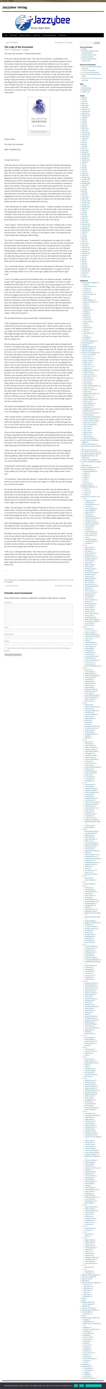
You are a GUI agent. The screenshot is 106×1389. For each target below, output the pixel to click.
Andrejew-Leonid (89, 520)
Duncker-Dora (89, 701)
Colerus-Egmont (89, 646)
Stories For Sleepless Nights (90, 420)
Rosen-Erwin (88, 1102)
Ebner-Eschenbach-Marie (91, 707)
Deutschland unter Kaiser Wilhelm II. (91, 446)
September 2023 (86, 115)
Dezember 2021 (86, 154)
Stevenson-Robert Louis (91, 1189)
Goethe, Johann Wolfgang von (91, 385)
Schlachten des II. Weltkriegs (89, 1310)
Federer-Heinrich (89, 745)
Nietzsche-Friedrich (90, 1041)
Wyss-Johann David (90, 1263)
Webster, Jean (87, 432)
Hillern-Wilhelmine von (91, 854)
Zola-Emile (88, 1271)
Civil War (85, 290)
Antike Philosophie (87, 343)
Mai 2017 (84, 261)
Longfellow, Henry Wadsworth (91, 409)
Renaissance (86, 1296)
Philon (86, 1065)
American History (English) (89, 282)
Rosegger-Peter (89, 1100)
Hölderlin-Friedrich (90, 864)
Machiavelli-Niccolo (90, 987)
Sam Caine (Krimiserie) (88, 1308)
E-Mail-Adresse (9, 634)
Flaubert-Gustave (89, 757)
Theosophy (86, 1360)
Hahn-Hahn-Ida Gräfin (91, 831)
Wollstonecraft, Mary (88, 438)
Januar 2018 (85, 245)
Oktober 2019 (85, 205)
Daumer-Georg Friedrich (91, 675)
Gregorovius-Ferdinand (91, 819)
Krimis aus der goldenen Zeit (89, 467)
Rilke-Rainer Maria (90, 1092)
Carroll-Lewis (88, 629)
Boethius (85, 475)
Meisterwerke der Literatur (89, 496)
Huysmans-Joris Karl (90, 874)
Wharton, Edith (87, 436)
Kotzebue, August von (91, 928)
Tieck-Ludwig (88, 1212)
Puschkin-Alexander (90, 1074)
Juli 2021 (84, 164)
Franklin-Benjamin (90, 771)
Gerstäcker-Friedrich (90, 798)
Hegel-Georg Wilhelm (91, 845)
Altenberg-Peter (89, 516)
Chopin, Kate (86, 368)
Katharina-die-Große (90, 891)
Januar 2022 (85, 152)
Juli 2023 (84, 119)
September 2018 (86, 230)
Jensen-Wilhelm (89, 884)
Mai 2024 (84, 99)
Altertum (85, 1372)
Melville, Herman (88, 411)
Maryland (85, 308)
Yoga (84, 1362)
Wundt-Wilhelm (89, 1261)
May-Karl (87, 1002)
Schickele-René (89, 1123)
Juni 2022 (84, 142)
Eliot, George (86, 378)
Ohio (84, 323)
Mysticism (86, 1349)
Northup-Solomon (90, 1043)
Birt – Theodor (89, 582)
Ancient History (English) (88, 341)
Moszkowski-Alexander (91, 1028)
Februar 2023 (85, 129)
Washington (86, 337)
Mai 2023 (84, 123)
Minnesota (86, 313)
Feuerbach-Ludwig (90, 749)
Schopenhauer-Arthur (90, 1133)
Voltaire (87, 1236)
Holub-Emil (88, 866)
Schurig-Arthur (89, 1142)
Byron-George (89, 625)
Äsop (86, 537)
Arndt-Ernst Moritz (90, 531)
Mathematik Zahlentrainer (88, 487)
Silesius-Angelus (89, 1162)
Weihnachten (85, 1364)
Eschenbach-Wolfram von (92, 726)
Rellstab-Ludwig (89, 1082)
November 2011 (86, 276)
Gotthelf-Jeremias (89, 817)
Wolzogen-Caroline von (91, 1257)
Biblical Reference (88, 1321)
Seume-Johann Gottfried (91, 1152)
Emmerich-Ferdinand (90, 714)
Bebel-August (88, 566)
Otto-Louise (88, 1053)
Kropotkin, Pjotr (89, 934)
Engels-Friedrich (89, 718)
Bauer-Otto (88, 563)
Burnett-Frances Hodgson (92, 621)
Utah (84, 335)
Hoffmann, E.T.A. (88, 395)
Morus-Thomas (89, 1026)
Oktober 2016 (85, 273)
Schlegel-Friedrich (90, 1127)
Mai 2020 (84, 191)
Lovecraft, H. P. (89, 975)
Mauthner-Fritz (89, 1000)
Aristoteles (88, 529)
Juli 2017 (84, 257)
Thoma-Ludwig (89, 1209)
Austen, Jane (86, 356)
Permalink (10, 582)
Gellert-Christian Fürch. (91, 792)
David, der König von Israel (89, 55)
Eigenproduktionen (25, 35)
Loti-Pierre (88, 973)
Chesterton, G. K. (87, 366)
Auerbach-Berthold (90, 539)
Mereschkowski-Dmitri (91, 1006)
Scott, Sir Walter (87, 415)
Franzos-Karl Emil (90, 773)
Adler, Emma (88, 502)
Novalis (87, 1045)
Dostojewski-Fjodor (90, 689)
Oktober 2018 (85, 228)
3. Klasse (85, 492)
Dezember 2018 (86, 224)
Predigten (84, 49)
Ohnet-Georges (89, 1049)
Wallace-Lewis (89, 1244)
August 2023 (85, 117)
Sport (83, 1316)
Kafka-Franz (88, 887)
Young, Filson (88, 1267)
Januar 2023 (85, 131)
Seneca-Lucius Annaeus (91, 1150)
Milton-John (88, 1012)
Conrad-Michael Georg (91, 656)
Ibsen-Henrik (88, 878)
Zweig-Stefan (88, 1273)
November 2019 (86, 203)
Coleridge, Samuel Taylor (90, 370)
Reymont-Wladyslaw (90, 1086)
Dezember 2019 (86, 201)
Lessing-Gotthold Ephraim (92, 959)
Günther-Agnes (89, 825)
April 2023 (84, 125)
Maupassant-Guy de (90, 998)
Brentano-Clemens (90, 603)
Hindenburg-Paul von (90, 856)
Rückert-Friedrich (89, 1109)
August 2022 (85, 138)
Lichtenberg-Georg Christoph (92, 961)
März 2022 (84, 148)
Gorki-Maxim (88, 815)
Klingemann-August (90, 911)
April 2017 (84, 263)
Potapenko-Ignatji (89, 1070)
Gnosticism (86, 1341)
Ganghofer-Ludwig (90, 788)
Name (6, 627)
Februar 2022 (85, 150)
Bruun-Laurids (89, 607)
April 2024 (84, 101)
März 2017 (84, 265)
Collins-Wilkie (89, 648)
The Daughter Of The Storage (64, 42)
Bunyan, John (88, 615)
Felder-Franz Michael (90, 747)
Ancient (85, 1292)
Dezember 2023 (86, 109)
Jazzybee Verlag (14, 7)
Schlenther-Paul (89, 1129)
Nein (81, 1385)
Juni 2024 (84, 97)
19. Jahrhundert (87, 1370)
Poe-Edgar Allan (89, 1068)
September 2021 (86, 160)
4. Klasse (85, 494)
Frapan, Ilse (88, 775)
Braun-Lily (88, 601)
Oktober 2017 (85, 251)
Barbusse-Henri (89, 555)
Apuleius (85, 473)
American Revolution (89, 286)
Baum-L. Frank (89, 564)
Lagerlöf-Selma (89, 950)
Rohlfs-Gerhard (89, 1096)
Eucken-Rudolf (89, 732)
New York (86, 319)
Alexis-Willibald (89, 510)
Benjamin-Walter (89, 574)
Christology (86, 1331)
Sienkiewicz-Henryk (90, 1160)
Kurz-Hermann (89, 940)
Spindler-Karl (88, 1174)
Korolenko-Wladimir (90, 926)
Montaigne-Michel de (90, 1018)
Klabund (87, 907)
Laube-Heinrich (89, 956)
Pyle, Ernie (88, 1076)
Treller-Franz (88, 1216)
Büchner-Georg (89, 609)
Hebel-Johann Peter (90, 839)
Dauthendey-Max (89, 677)
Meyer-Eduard (89, 1008)
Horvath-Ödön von (90, 870)
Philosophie (85, 1281)
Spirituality (86, 1356)
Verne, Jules (86, 430)
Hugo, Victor (86, 401)
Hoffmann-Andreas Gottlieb (92, 858)
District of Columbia (88, 294)
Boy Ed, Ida (88, 598)
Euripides (87, 736)
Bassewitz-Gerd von (90, 557)
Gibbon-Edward (89, 800)
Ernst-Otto (88, 720)
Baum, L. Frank (87, 360)
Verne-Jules (88, 1234)
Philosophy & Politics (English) (90, 1282)
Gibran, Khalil (87, 384)
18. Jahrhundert (87, 1368)
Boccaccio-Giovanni (90, 592)
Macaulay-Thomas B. (90, 983)
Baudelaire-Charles (90, 559)
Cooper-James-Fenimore (91, 660)
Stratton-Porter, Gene (88, 422)
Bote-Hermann (89, 596)
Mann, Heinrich (89, 991)
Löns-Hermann (89, 971)
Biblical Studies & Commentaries (92, 1323)
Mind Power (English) (87, 1277)
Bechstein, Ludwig (90, 568)
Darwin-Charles (89, 672)
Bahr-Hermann (89, 549)
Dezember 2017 (86, 247)
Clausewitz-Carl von (90, 644)
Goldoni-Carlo (89, 812)
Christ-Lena (88, 638)
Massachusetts (87, 310)
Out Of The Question (11, 42)
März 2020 (84, 195)
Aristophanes (88, 528)
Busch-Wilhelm (89, 623)
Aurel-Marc (88, 543)
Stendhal (87, 1185)
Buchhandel (13, 35)
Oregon (85, 325)
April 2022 (84, 146)
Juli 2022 (84, 140)
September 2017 (86, 253)
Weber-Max (88, 1249)
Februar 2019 (85, 220)
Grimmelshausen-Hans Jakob (92, 821)
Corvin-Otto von (89, 662)
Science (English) (86, 1312)
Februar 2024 (85, 105)
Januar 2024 (85, 107)
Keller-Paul (88, 897)
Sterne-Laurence (89, 1187)
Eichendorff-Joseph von (91, 710)
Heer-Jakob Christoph (90, 843)
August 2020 (85, 185)
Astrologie (84, 345)
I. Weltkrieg (86, 1374)
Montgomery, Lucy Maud (90, 413)
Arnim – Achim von (90, 533)
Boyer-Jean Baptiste (90, 600)
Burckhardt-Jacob (89, 617)
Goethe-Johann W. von (91, 808)
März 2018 (84, 241)
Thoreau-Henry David (91, 1210)
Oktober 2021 (85, 158)
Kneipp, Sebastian (88, 405)
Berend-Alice (88, 576)
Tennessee (86, 329)
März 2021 (84, 171)
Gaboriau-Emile (89, 784)
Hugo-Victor (88, 872)
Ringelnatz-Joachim (90, 1094)
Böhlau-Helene (89, 594)
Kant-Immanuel (89, 889)
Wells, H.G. (86, 434)
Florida (85, 296)
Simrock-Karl (88, 1166)
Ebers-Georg (88, 705)
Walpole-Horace (89, 1246)
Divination (86, 1335)
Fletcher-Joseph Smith (91, 759)
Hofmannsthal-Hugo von (91, 862)
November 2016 (86, 271)
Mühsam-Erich (89, 1030)
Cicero (85, 481)
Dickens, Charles (87, 374)
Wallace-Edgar (89, 1242)
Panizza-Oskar (89, 1059)
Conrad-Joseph (89, 654)
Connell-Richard (89, 652)
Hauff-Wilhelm (89, 837)
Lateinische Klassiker (87, 469)
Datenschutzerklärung (49, 35)
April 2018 (84, 240)
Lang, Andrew (87, 407)
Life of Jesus (86, 1345)
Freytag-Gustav (89, 779)
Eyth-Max (87, 738)
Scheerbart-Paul (89, 1121)
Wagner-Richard (89, 1240)
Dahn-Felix (88, 670)
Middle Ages (86, 1294)
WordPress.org (85, 92)
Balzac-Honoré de (90, 553)
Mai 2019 (84, 214)
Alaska (85, 284)
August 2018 (85, 232)
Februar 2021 (85, 173)
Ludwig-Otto (88, 977)
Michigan (85, 312)
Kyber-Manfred (89, 942)
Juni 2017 (84, 259)
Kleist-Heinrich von (90, 909)
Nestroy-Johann (89, 1037)
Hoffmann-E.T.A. (89, 860)
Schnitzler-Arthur (89, 1131)
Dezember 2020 (86, 177)
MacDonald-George (90, 985)
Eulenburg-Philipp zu (90, 734)
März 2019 (84, 218)
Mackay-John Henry (90, 989)
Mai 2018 (84, 238)
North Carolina (87, 321)
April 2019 (84, 216)
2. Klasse (85, 491)
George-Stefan (89, 794)
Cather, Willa (86, 364)
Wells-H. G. (88, 1251)
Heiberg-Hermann (90, 847)
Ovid (86, 1055)
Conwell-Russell (89, 658)
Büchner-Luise (89, 611)
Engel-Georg (88, 716)
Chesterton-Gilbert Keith (91, 635)
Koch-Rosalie (88, 924)
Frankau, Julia (88, 769)
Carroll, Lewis (87, 362)
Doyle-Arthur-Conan (90, 691)
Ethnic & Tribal (87, 1337)
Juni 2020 (84, 189)
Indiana (85, 306)
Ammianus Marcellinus (89, 471)
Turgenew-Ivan (89, 1222)
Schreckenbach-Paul (90, 1135)
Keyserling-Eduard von (91, 901)
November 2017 (86, 249)
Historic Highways (88, 300)
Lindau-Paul (88, 967)
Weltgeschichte (86, 1366)
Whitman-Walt (89, 1253)
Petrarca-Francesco (90, 1061)
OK (76, 1385)
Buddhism (86, 1327)
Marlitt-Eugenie (89, 995)
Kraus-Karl (88, 932)
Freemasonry (86, 1339)
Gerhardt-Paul (88, 796)
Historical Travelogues (89, 302)
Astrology (86, 1319)
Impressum (36, 35)
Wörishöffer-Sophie (90, 1259)
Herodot (87, 852)
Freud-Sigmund (89, 777)
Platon (86, 1067)
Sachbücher (85, 1306)
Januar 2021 (85, 175)
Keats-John (88, 893)
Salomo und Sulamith (87, 57)
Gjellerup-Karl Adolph (91, 804)
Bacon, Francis (89, 547)
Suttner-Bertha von (90, 1201)
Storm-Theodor (89, 1195)
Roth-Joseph (88, 1105)
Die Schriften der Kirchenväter (90, 452)
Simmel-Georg (89, 1164)
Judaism (85, 1343)
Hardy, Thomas (87, 387)
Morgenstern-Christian (91, 1020)
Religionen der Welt (87, 1302)
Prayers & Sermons (88, 1353)
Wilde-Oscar (88, 1255)
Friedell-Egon (88, 780)
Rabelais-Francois (90, 1080)
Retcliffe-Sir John (89, 1084)
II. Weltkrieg (86, 1376)
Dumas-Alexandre (90, 699)
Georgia (85, 298)
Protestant (86, 1354)
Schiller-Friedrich (89, 1125)
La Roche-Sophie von (90, 946)
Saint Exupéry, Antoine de (92, 1115)
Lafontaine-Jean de (90, 948)
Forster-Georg (88, 765)
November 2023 (86, 111)
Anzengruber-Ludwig (90, 522)
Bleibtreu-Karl (89, 590)
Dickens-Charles (89, 683)
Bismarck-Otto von (90, 584)
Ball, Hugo (88, 551)
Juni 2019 (84, 212)
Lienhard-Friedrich (90, 965)
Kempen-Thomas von (90, 899)
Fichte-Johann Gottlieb (91, 751)
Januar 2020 (85, 199)
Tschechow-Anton (90, 1218)
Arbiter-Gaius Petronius (91, 524)
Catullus (85, 477)
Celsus (85, 479)
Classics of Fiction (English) (28, 580)
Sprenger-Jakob (89, 1177)
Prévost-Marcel (89, 1072)
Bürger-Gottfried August (91, 619)
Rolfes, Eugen (88, 1098)
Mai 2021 (84, 168)
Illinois (85, 304)
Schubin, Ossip (89, 1140)
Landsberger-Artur (90, 952)
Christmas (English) (87, 350)
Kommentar (8, 602)
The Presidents (87, 333)
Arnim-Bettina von (90, 535)
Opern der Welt (86, 1279)
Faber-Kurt (88, 742)
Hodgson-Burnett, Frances (90, 393)
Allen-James (88, 514)
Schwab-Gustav (89, 1144)
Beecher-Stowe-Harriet (91, 572)
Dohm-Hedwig (89, 687)
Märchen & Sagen (86, 485)
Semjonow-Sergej (89, 1148)
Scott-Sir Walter (89, 1146)
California (86, 288)
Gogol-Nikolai (89, 810)
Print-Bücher (62, 35)
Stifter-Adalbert (89, 1191)
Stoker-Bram (88, 1193)
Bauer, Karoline (89, 561)
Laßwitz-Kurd (88, 954)
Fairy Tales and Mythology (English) (91, 461)
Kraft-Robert (88, 930)
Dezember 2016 (86, 269)
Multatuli (87, 1031)
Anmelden (84, 86)
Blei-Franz (88, 588)
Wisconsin (86, 339)
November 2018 (86, 226)
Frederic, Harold (87, 380)
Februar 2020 (85, 197)
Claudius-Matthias (90, 642)
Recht (83, 1300)
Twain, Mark (86, 428)
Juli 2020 (84, 187)
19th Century (86, 1288)
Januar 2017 (85, 267)
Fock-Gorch (88, 761)
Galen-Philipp (88, 786)
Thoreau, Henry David (89, 424)
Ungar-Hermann (89, 1228)
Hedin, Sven (86, 391)
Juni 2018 (84, 236)
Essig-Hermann (89, 730)
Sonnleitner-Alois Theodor (92, 1168)
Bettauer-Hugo (89, 580)
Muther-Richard (89, 1033)
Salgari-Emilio (89, 1117)
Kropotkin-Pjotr (89, 936)
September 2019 (86, 206)
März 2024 (84, 103)
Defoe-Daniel (88, 679)
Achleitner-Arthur (89, 500)
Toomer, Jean (86, 426)
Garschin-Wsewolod (90, 790)
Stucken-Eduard (89, 1199)
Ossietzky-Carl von (90, 1051)
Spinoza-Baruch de (90, 1175)
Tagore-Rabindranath (90, 1207)
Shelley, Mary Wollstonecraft (91, 417)
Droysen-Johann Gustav (91, 697)
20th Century (86, 1290)
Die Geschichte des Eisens (89, 450)
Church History (87, 1333)
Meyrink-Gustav (89, 1010)
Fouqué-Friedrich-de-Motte (92, 767)
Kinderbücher (85, 465)
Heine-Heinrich (89, 849)
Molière (87, 1014)
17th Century (86, 1284)
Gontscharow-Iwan (90, 814)
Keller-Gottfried (89, 895)
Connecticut (86, 292)
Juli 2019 (84, 210)
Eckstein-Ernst (89, 708)
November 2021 (86, 156)
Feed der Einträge (86, 88)
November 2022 (86, 134)
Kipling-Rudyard (89, 905)
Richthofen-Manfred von (91, 1090)
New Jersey (86, 317)
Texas (84, 331)
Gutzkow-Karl (89, 827)
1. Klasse (85, 489)
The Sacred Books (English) (89, 1318)
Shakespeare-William (90, 1154)
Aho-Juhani (88, 506)
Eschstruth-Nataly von (91, 728)
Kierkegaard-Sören (90, 903)
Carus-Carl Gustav (90, 631)
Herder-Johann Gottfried (91, 851)
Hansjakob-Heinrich (90, 833)
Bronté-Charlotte (89, 605)
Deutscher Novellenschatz (88, 444)
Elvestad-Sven (89, 712)
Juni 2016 (84, 275)
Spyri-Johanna (89, 1179)
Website (6, 641)
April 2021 (84, 169)
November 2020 (86, 179)
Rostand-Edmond (89, 1103)
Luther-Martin (88, 979)
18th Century (86, 1286)
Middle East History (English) (89, 1275)
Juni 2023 (84, 121)
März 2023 (84, 127)
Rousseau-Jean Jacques (91, 1107)
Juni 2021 (84, 166)
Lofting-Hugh (88, 969)
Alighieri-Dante (89, 512)
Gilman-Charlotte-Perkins (92, 802)
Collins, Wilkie (87, 372)
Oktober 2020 (85, 181)
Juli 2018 (84, 234)
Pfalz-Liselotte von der (91, 1063)
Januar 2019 (85, 222)
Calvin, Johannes (87, 1304)
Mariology (86, 1347)
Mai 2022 (84, 144)
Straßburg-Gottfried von (91, 1197)
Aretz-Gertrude (89, 526)
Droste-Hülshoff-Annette (91, 695)
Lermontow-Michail (90, 958)
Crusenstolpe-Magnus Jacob (92, 666)
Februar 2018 (85, 243)
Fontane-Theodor (89, 763)
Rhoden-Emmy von (90, 1088)
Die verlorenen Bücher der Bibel (90, 454)
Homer (87, 868)
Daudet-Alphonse (89, 673)
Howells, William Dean (43, 580)
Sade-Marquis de (89, 1113)
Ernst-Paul (88, 722)
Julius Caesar (86, 483)
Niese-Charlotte (89, 1039)
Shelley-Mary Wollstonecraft (92, 1156)
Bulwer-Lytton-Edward (91, 613)
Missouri (85, 315)
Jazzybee (26, 49)
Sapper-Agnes (88, 1119)
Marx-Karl (88, 996)
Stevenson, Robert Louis (89, 419)
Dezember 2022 (86, 133)
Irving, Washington (88, 403)
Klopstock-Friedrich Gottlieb (92, 917)
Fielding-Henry (89, 753)
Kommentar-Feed (86, 90)
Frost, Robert (86, 382)
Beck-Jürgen (88, 570)
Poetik (83, 1298)
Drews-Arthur (88, 693)
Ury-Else (87, 1230)
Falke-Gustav (88, 743)
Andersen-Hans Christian (91, 518)
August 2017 (85, 255)
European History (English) (89, 459)
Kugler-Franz (88, 938)
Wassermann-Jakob (90, 1247)
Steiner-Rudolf (89, 1183)
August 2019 (85, 208)
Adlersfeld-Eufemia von (91, 504)
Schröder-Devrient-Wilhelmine (93, 1137)
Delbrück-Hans (89, 681)
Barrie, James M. (87, 358)
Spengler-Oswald (89, 1172)
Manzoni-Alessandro (90, 993)
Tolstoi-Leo (88, 1214)
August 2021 (85, 162)
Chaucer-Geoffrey (90, 633)
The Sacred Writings (88, 1358)
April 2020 (84, 193)
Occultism (86, 1351)
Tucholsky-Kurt (89, 1220)
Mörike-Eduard (89, 1022)
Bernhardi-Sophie (89, 578)
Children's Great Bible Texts (90, 1329)
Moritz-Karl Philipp (90, 1024)
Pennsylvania (86, 327)
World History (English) (88, 1378)
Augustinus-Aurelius (90, 541)
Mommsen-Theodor (90, 1016)
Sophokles (88, 1170)
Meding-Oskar (89, 1004)
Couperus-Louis (89, 664)
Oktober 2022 (85, 136)
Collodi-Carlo (88, 650)
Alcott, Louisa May (88, 354)
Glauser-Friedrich (89, 806)
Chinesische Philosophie (88, 348)
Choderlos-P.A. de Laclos (91, 636)
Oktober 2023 (85, 113)
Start (6, 35)
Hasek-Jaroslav (89, 835)
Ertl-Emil (87, 724)
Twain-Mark (88, 1224)
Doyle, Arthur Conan (88, 376)
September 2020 (86, 183)
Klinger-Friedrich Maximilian (93, 913)
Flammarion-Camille (90, 755)
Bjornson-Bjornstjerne (91, 586)
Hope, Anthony (87, 397)
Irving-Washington (90, 880)
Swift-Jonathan (89, 1203)
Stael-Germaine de (90, 1181)
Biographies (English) (87, 347)
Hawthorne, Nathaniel (89, 389)
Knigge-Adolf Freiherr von (92, 923)
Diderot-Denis (89, 685)
